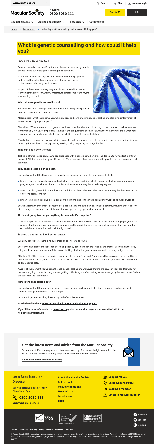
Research (75, 22)
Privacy (41, 430)
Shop (120, 3)
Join (137, 12)
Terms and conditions (54, 430)
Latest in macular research (124, 394)
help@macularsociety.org (31, 313)
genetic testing (61, 309)
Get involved (96, 22)
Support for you (118, 377)
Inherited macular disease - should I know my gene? (69, 303)
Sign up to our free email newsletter (42, 359)
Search (104, 3)
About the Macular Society (74, 377)
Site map (33, 430)
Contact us (69, 430)
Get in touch (65, 382)
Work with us (66, 391)
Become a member (120, 389)
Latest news (29, 29)
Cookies (14, 430)
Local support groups (121, 382)
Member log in (139, 3)
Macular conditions (69, 386)
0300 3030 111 (62, 14)
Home (28, 12)
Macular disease (20, 22)
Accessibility (23, 430)
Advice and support (49, 22)
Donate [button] (114, 12)
